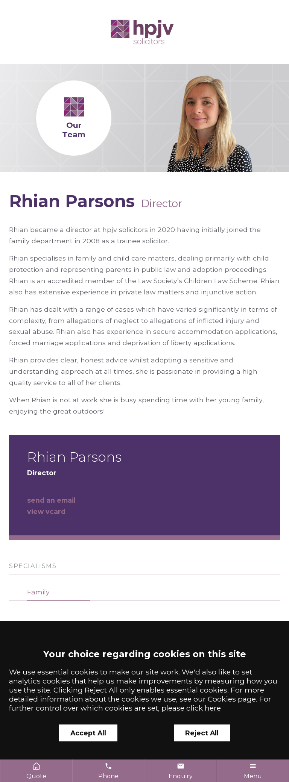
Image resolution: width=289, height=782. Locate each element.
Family (38, 592)
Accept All (88, 733)
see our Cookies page (217, 698)
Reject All (202, 733)
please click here (191, 707)
